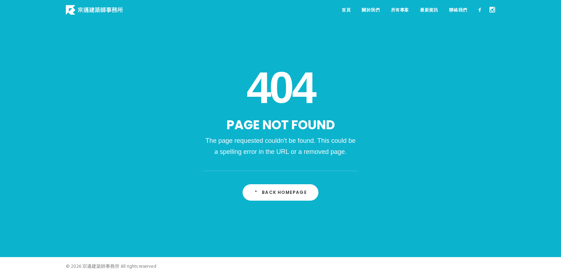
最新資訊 (429, 10)
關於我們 (371, 10)
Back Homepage (280, 192)
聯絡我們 (458, 10)
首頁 (346, 10)
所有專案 (400, 10)
